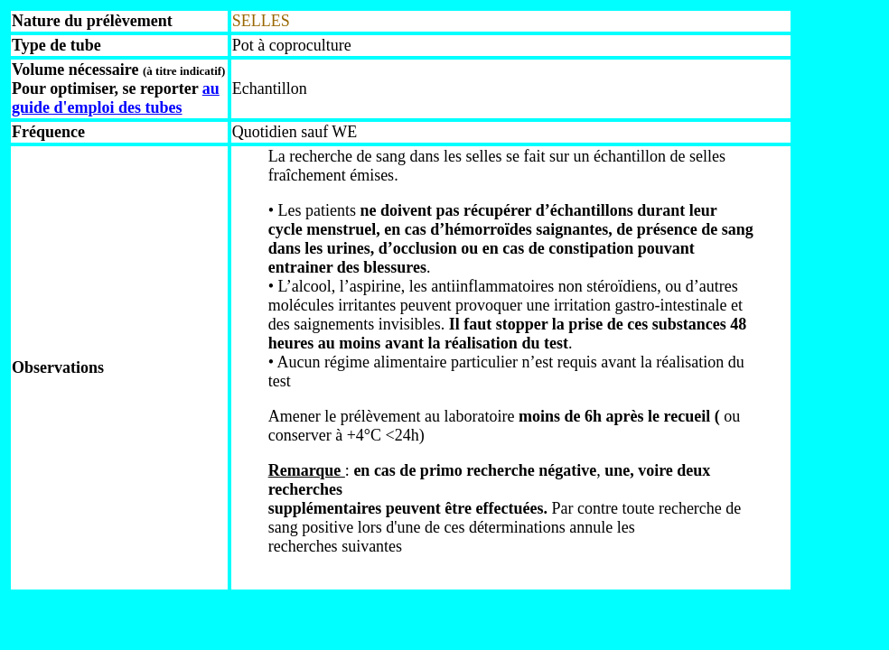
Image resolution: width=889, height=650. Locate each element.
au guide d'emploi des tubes (116, 97)
